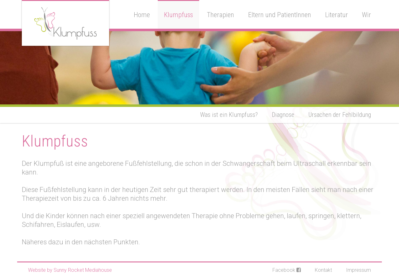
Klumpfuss (178, 15)
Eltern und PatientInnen (279, 15)
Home (142, 15)
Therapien (220, 15)
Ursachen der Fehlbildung (339, 114)
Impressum (358, 270)
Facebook (286, 270)
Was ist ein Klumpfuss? (229, 114)
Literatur (336, 15)
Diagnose (283, 114)
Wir (366, 15)
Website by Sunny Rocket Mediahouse (70, 270)
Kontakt (323, 270)
